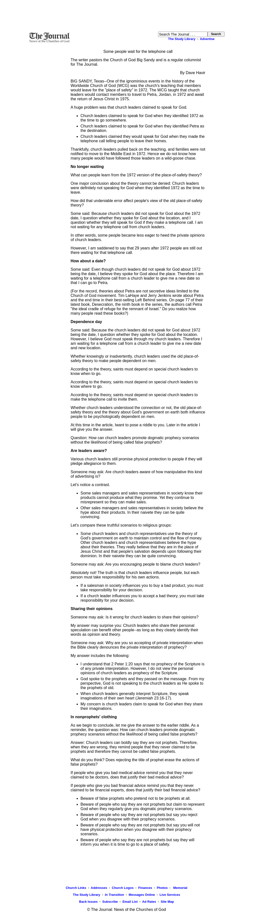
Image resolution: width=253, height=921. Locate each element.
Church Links (76, 888)
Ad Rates (149, 901)
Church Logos (123, 888)
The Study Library (181, 39)
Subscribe (110, 901)
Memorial (179, 888)
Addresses (99, 888)
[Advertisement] (126, 16)
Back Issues (88, 901)
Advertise (207, 39)
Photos (162, 888)
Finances (145, 888)
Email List (130, 901)
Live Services (170, 895)
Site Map (167, 901)
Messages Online (142, 895)
